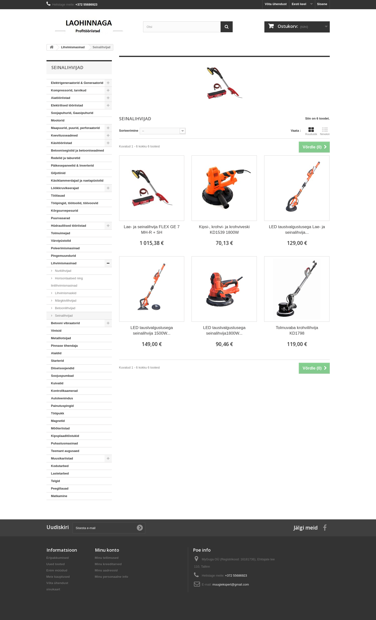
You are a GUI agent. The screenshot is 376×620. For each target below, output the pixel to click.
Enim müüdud (57, 570)
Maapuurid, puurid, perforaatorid (75, 128)
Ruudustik (311, 131)
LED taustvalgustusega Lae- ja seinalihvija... (297, 230)
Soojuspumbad (62, 376)
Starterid (57, 360)
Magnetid (58, 421)
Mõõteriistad (60, 428)
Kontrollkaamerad (64, 391)
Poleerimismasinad (65, 248)
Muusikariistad (62, 458)
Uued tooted (55, 564)
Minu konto (107, 550)
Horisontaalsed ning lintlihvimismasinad (67, 281)
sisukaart (53, 589)
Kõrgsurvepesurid (64, 210)
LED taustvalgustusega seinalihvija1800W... (224, 330)
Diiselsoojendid (62, 368)
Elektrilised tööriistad (67, 105)
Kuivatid (57, 383)
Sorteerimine (128, 130)
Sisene (322, 4)
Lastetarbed (60, 473)
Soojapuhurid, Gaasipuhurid (72, 113)
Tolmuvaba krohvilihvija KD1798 (297, 330)
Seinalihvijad (63, 315)
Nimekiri (325, 131)
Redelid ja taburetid (65, 158)
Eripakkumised (57, 558)
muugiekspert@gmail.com (231, 584)
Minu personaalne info (111, 577)
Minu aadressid (106, 570)
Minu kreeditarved (108, 564)
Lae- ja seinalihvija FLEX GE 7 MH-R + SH (152, 230)
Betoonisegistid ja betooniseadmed (77, 150)
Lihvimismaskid (65, 293)
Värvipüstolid (61, 240)
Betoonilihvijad (64, 308)
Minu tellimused (107, 558)
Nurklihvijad (62, 271)
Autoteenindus (62, 398)
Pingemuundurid (63, 256)
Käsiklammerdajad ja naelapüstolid (77, 180)
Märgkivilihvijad (65, 300)
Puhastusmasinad (64, 443)
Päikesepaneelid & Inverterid (72, 165)
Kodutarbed (60, 466)
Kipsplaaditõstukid (65, 436)
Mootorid (58, 120)
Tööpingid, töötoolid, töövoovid (74, 203)
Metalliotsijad (61, 338)
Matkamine (59, 496)
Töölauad (58, 195)
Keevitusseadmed (64, 135)
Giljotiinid (58, 173)
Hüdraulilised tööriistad (68, 225)
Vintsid (56, 330)
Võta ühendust (276, 4)
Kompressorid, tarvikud (68, 90)
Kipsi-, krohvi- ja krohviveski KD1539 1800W (224, 230)
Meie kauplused (58, 577)
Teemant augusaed (65, 451)
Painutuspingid (62, 406)
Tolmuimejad (60, 233)
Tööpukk (57, 413)
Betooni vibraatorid (65, 323)
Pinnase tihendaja (64, 345)
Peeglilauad (60, 488)
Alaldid (56, 353)
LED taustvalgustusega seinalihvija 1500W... (151, 330)
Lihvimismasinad (64, 263)
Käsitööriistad (61, 143)
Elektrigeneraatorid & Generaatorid (77, 83)
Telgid (55, 481)
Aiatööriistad (60, 98)
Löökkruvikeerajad (65, 188)
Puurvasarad (60, 218)
